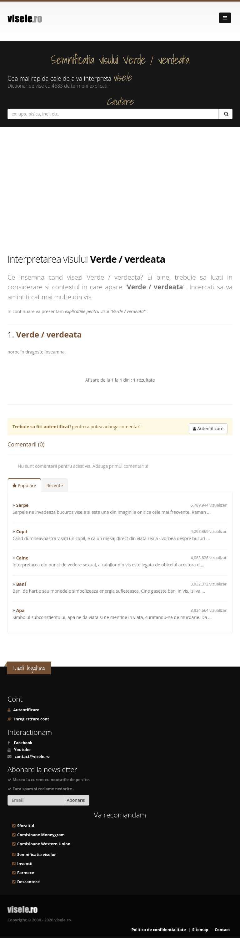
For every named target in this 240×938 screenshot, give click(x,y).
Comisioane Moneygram (41, 835)
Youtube (22, 749)
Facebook (23, 742)
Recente (55, 485)
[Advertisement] (120, 190)
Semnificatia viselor (36, 854)
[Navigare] (225, 18)
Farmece (25, 872)
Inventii (24, 863)
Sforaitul (25, 825)
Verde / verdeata (49, 334)
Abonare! (76, 800)
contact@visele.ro (32, 756)
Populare (24, 485)
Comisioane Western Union (43, 844)
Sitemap (200, 929)
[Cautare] (225, 114)
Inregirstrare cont (31, 719)
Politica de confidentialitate (158, 929)
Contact (222, 929)
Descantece (28, 881)
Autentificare (208, 428)
